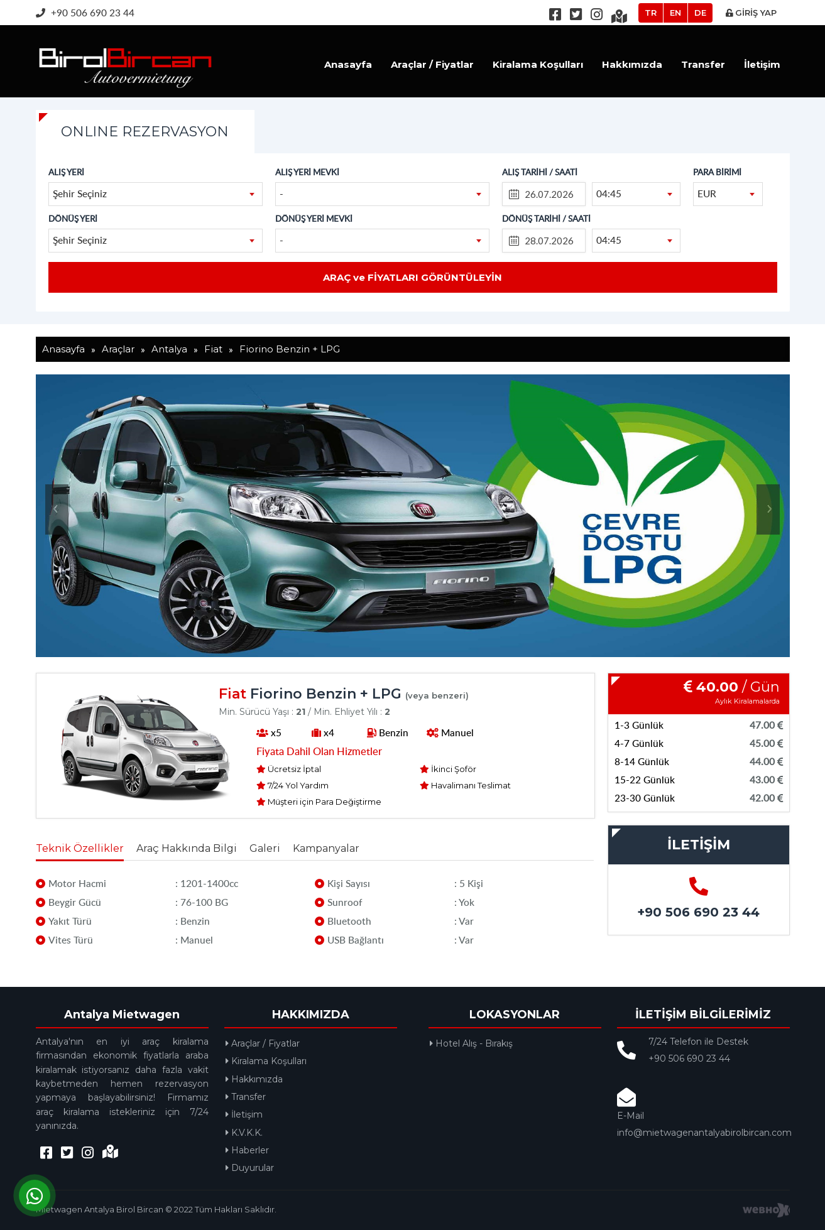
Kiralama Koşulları (538, 64)
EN (675, 13)
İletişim (762, 64)
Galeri (264, 848)
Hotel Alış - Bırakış (471, 1043)
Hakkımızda (632, 64)
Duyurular (250, 1167)
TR (651, 13)
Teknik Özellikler (80, 848)
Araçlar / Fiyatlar (432, 64)
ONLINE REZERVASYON (145, 131)
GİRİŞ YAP (751, 13)
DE (700, 13)
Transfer (703, 64)
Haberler (247, 1150)
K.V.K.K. (244, 1132)
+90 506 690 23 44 (85, 12)
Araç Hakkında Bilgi (186, 848)
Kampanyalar (326, 848)
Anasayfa (348, 64)
